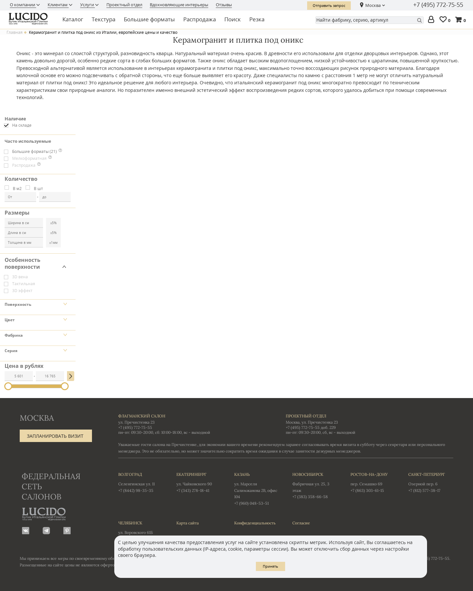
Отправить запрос (329, 5)
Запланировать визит (55, 436)
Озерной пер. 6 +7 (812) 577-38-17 (430, 482)
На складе (22, 125)
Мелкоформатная (29, 158)
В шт (38, 188)
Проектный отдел (124, 5)
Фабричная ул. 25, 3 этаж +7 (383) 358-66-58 (314, 485)
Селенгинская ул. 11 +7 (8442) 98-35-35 (140, 482)
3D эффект (22, 290)
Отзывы (224, 5)
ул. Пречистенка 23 (136, 422)
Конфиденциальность (255, 522)
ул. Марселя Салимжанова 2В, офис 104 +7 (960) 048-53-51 (256, 488)
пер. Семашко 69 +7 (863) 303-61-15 (372, 482)
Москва (373, 5)
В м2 (17, 188)
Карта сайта (187, 522)
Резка (256, 19)
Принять (270, 566)
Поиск (232, 19)
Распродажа (199, 19)
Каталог (72, 19)
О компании (23, 5)
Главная (15, 32)
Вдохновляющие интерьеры (179, 5)
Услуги (87, 5)
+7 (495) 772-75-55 (438, 5)
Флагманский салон (141, 415)
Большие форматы (149, 19)
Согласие (301, 522)
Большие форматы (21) (34, 151)
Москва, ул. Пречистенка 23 (312, 422)
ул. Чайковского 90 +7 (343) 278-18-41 (198, 482)
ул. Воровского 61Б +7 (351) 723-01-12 (140, 530)
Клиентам (58, 5)
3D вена (20, 277)
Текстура (103, 19)
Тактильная (23, 283)
